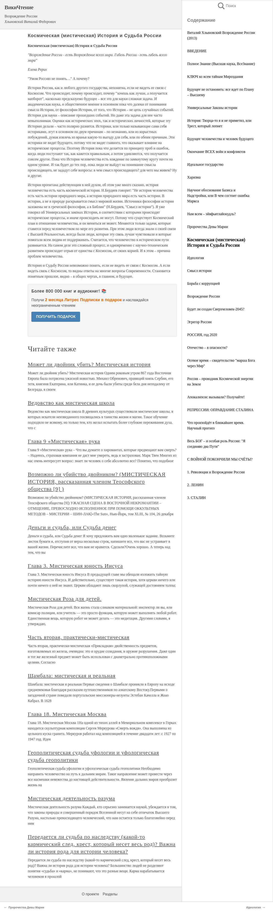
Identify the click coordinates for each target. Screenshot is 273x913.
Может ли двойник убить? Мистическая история (89, 364)
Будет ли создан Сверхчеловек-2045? (215, 309)
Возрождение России (203, 296)
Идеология (195, 258)
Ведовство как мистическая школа (71, 403)
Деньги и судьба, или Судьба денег (72, 527)
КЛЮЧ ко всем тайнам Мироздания (215, 77)
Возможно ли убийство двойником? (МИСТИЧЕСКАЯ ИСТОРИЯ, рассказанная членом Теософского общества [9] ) (96, 481)
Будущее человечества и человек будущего (220, 139)
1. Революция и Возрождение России (216, 472)
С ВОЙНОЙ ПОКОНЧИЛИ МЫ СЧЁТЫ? (219, 459)
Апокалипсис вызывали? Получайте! (216, 397)
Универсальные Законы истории (212, 108)
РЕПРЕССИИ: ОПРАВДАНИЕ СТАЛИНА (220, 410)
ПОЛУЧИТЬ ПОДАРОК (56, 317)
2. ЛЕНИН (195, 485)
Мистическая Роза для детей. (64, 599)
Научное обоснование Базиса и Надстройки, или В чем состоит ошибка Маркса (218, 195)
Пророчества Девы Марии (207, 227)
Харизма (193, 177)
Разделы (110, 894)
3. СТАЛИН (196, 498)
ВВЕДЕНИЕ (197, 51)
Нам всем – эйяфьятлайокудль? (211, 214)
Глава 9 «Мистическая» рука (64, 441)
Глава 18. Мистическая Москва (67, 714)
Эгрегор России (199, 322)
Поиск (226, 6)
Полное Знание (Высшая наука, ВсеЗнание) (221, 64)
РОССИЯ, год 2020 (202, 335)
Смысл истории (199, 271)
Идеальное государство (205, 164)
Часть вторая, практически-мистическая (78, 637)
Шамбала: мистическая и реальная (71, 676)
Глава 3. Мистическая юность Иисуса (75, 566)
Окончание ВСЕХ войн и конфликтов (216, 152)
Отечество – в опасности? (207, 347)
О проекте (90, 894)
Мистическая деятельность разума (71, 798)
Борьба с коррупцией (203, 283)
